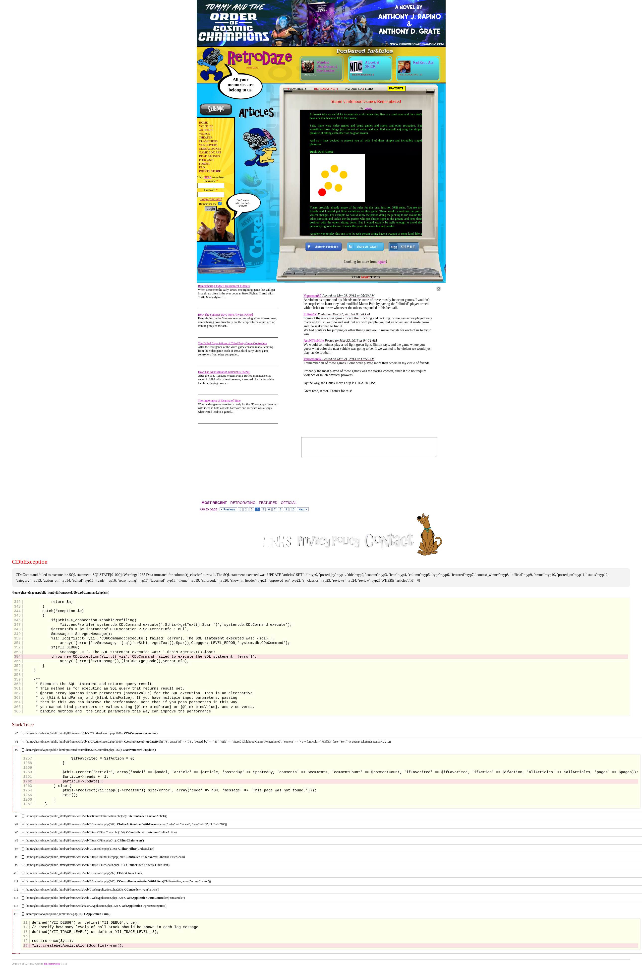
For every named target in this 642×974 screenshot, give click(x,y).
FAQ (202, 167)
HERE (208, 177)
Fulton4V (310, 314)
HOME (203, 122)
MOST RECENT (214, 503)
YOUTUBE (206, 126)
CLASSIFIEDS (208, 141)
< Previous (228, 509)
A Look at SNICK (372, 64)
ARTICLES (206, 130)
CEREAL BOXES (210, 148)
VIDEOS (204, 134)
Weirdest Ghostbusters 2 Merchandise (327, 66)
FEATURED (268, 503)
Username (211, 181)
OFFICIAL (288, 503)
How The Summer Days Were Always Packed (225, 314)
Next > (303, 509)
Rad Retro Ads (423, 62)
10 (292, 509)
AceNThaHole (314, 341)
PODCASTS (206, 160)
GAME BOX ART (210, 152)
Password (211, 190)
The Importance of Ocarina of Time (219, 400)
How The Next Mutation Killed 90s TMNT (224, 372)
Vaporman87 (313, 296)
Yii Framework (52, 963)
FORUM (204, 163)
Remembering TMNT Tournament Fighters (224, 286)
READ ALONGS (209, 156)
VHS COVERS (208, 145)
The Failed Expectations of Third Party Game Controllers (232, 343)
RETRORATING (242, 503)
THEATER (205, 137)
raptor (368, 108)
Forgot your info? (211, 199)
